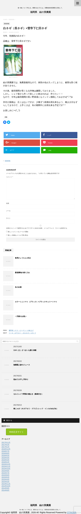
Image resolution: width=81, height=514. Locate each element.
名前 (7, 203)
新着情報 (7, 161)
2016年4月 (5, 458)
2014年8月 (5, 490)
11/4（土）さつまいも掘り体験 (24, 350)
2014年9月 (5, 488)
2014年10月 (6, 486)
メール (8, 211)
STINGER (71, 512)
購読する (8, 420)
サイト (8, 218)
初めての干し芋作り (20, 379)
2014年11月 (6, 484)
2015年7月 (5, 473)
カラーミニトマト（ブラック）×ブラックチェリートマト (36, 302)
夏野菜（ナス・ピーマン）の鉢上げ (21, 330)
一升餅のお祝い (21, 316)
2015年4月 (5, 479)
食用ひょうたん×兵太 (23, 258)
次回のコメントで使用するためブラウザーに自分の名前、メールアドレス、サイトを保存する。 (37, 228)
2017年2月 (5, 445)
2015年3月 (5, 482)
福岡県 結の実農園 (40, 12)
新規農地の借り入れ (22, 272)
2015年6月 (5, 475)
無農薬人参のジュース (21, 365)
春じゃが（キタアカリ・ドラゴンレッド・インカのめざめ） (35, 409)
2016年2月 (5, 462)
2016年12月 (6, 449)
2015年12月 (6, 464)
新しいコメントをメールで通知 (18, 232)
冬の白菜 (18, 287)
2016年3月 (5, 460)
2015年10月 (6, 468)
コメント (9, 177)
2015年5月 (5, 477)
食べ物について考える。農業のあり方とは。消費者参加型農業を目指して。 (41, 509)
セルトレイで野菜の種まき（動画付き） (28, 394)
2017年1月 (5, 447)
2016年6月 (5, 453)
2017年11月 (6, 442)
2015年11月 (6, 466)
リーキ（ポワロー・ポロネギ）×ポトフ (22, 333)
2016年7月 (5, 451)
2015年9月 (5, 471)
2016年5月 (5, 455)
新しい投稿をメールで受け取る (18, 235)
